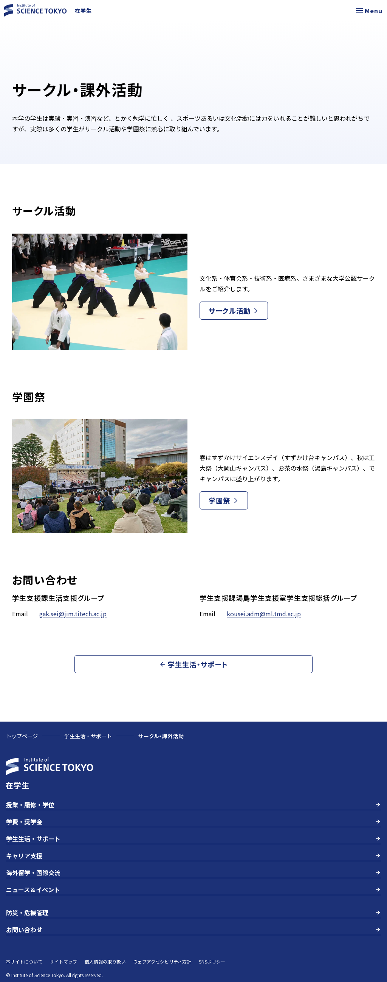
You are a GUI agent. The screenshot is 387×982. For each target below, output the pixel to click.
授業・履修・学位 (193, 804)
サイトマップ (63, 961)
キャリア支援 (193, 855)
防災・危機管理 (193, 912)
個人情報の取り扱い (105, 961)
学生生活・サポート (88, 736)
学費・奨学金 (193, 821)
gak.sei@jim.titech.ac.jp (73, 613)
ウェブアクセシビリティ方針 (162, 961)
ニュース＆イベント (193, 889)
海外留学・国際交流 (193, 872)
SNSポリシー (212, 961)
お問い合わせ (193, 929)
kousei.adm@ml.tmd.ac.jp (264, 613)
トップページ (22, 736)
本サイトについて (24, 961)
